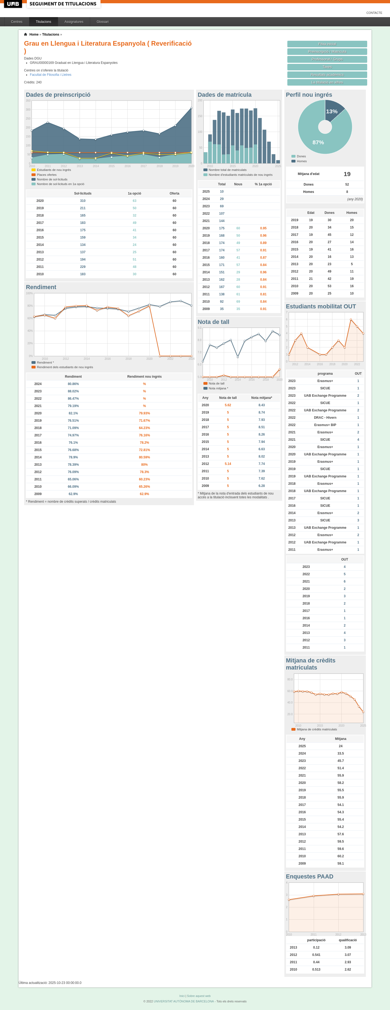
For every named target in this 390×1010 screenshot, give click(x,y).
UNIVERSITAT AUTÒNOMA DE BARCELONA (184, 1001)
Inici (181, 996)
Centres (17, 22)
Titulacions (43, 22)
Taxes (327, 67)
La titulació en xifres (327, 82)
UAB (14, 4)
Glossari (103, 22)
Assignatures (74, 22)
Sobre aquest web (198, 996)
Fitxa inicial (327, 44)
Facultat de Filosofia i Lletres (50, 75)
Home (33, 34)
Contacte (374, 12)
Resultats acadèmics (327, 75)
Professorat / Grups (327, 59)
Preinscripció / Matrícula (327, 51)
